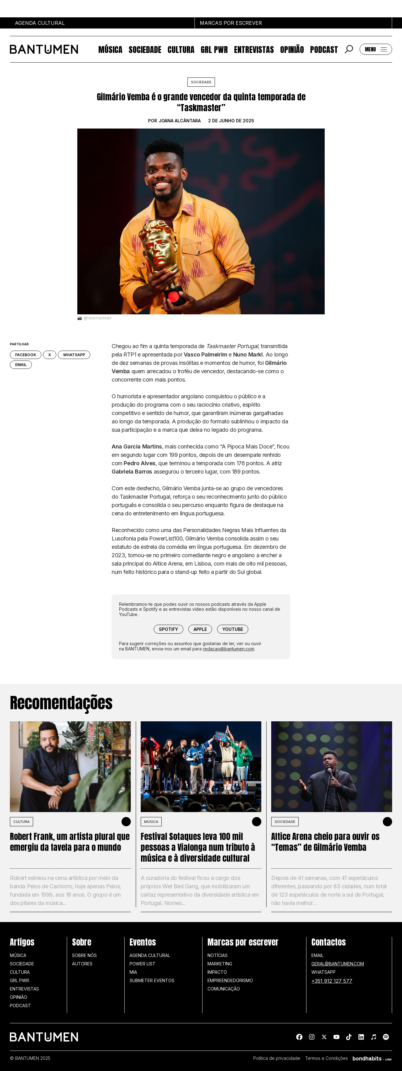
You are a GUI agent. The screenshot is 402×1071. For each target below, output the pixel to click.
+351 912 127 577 (331, 981)
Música (110, 49)
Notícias (217, 955)
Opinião (292, 49)
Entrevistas (254, 49)
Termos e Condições (326, 1058)
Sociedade (145, 49)
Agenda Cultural (150, 955)
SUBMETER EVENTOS (152, 980)
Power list (143, 963)
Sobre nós (84, 955)
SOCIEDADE (285, 822)
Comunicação (223, 988)
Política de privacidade (276, 1058)
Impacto (217, 972)
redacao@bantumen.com (228, 648)
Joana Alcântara (180, 120)
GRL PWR (214, 49)
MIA (133, 972)
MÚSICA (151, 822)
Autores (82, 963)
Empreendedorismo (230, 980)
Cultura (181, 49)
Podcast (324, 49)
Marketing (219, 963)
